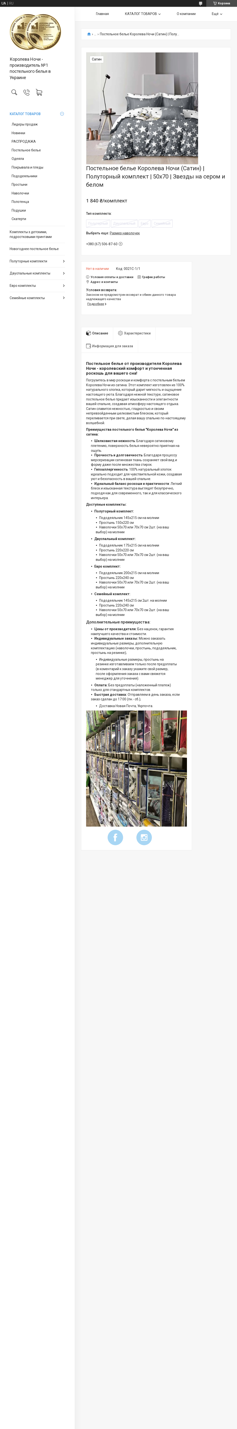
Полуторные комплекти (28, 261)
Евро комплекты (23, 286)
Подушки (19, 210)
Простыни (19, 184)
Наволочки (20, 193)
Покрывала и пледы (27, 167)
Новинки (18, 133)
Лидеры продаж (25, 124)
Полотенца (20, 202)
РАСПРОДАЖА (24, 141)
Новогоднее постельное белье (34, 249)
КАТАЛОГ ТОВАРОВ (25, 114)
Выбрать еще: (113, 233)
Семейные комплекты (27, 298)
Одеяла (18, 159)
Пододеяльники (24, 176)
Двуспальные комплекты (30, 273)
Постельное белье (26, 150)
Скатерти (19, 219)
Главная (102, 14)
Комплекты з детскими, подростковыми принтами (31, 234)
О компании (186, 14)
